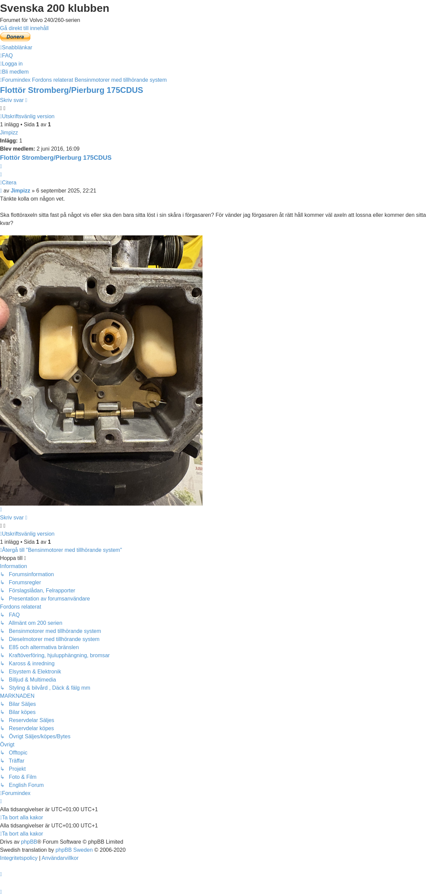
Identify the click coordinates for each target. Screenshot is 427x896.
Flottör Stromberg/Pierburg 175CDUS (71, 90)
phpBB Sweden (74, 850)
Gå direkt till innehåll (24, 28)
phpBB (29, 842)
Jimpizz (9, 132)
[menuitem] (6, 55)
